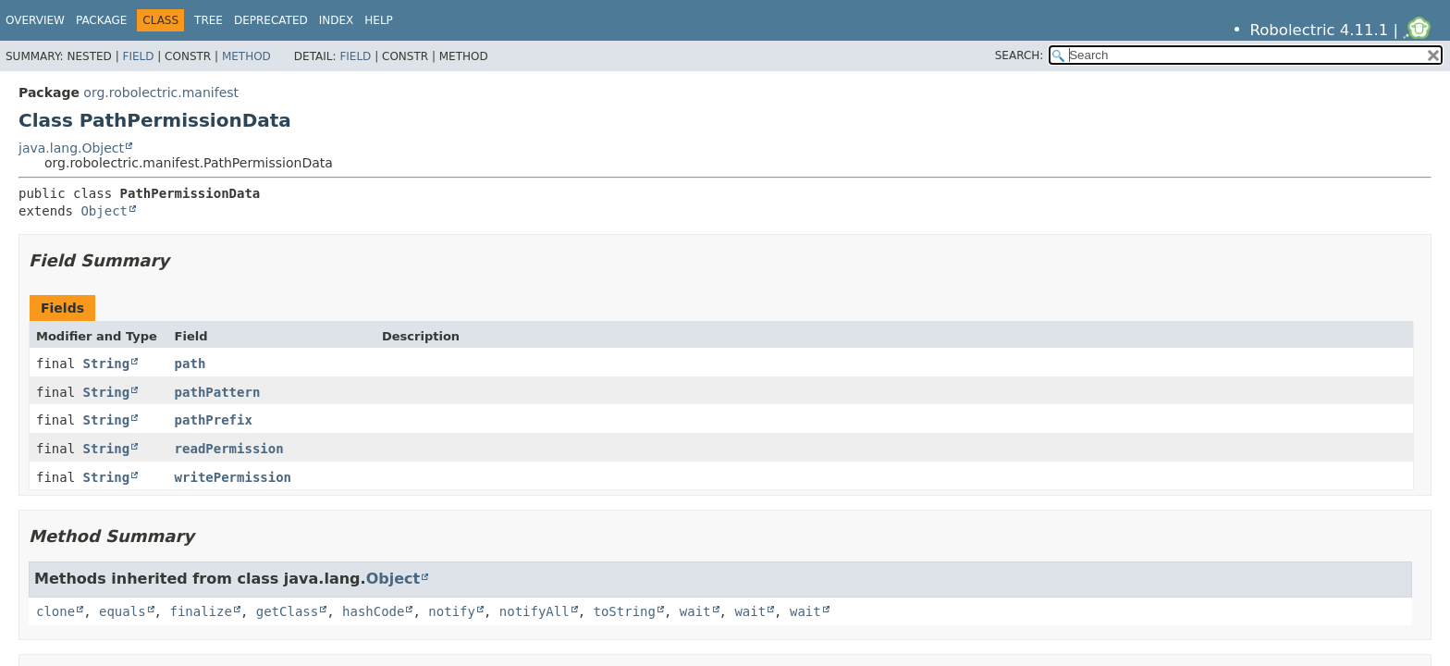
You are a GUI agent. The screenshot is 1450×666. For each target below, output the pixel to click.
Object (104, 211)
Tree (208, 20)
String (106, 363)
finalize (200, 611)
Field (138, 56)
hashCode (373, 611)
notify (451, 611)
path (190, 363)
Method (246, 56)
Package (101, 20)
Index (336, 20)
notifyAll (534, 611)
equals (122, 611)
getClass (287, 611)
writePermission (233, 477)
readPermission (229, 448)
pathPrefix (213, 420)
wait (695, 611)
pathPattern (218, 392)
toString (625, 611)
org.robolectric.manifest (161, 92)
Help (378, 20)
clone (55, 611)
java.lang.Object (71, 148)
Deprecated (271, 20)
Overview (35, 20)
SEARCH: (1019, 55)
